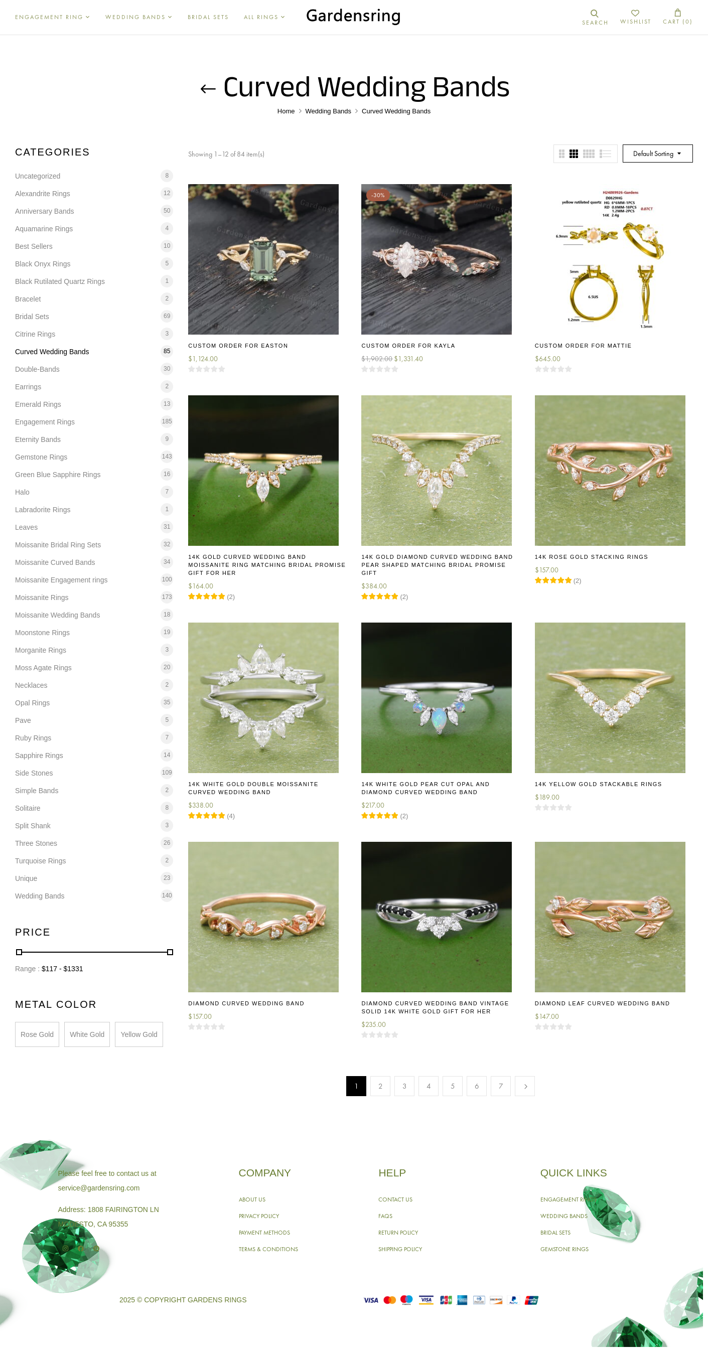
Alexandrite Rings (42, 194)
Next (525, 1086)
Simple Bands (36, 791)
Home (286, 111)
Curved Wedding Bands (52, 352)
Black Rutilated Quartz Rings (60, 281)
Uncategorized (37, 176)
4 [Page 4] (429, 1086)
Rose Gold (37, 1034)
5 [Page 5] (453, 1086)
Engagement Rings (45, 422)
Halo (22, 492)
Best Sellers (34, 246)
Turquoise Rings (40, 861)
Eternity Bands (38, 439)
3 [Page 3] (404, 1086)
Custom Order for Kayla (408, 346)
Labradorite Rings (43, 510)
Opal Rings (32, 703)
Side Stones (34, 773)
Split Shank (33, 826)
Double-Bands (37, 369)
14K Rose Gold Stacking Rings (591, 557)
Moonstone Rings (42, 633)
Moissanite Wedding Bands (57, 615)
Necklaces (31, 685)
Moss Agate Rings (43, 668)
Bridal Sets (32, 317)
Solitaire (28, 808)
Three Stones (36, 843)
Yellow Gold (138, 1034)
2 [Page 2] (380, 1086)
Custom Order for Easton (238, 346)
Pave (23, 720)
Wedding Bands (329, 111)
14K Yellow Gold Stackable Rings (598, 784)
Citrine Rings (35, 334)
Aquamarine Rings (44, 229)
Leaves (26, 527)
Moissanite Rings (42, 597)
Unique (26, 878)
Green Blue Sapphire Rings (57, 475)
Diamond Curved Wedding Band (246, 1003)
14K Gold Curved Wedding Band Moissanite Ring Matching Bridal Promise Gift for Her (267, 565)
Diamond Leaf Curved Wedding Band (602, 1003)
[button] (678, 17)
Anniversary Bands (44, 211)
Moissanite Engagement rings (61, 580)
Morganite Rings (40, 650)
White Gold (87, 1034)
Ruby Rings (33, 738)
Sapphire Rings (39, 756)
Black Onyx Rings (42, 264)
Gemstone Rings (41, 457)
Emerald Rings (38, 404)
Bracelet (28, 299)
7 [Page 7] (501, 1086)
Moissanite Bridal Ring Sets (58, 545)
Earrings (28, 387)
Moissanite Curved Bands (55, 562)
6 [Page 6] (477, 1086)
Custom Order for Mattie (583, 346)
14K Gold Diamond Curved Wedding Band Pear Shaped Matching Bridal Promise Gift (437, 565)
